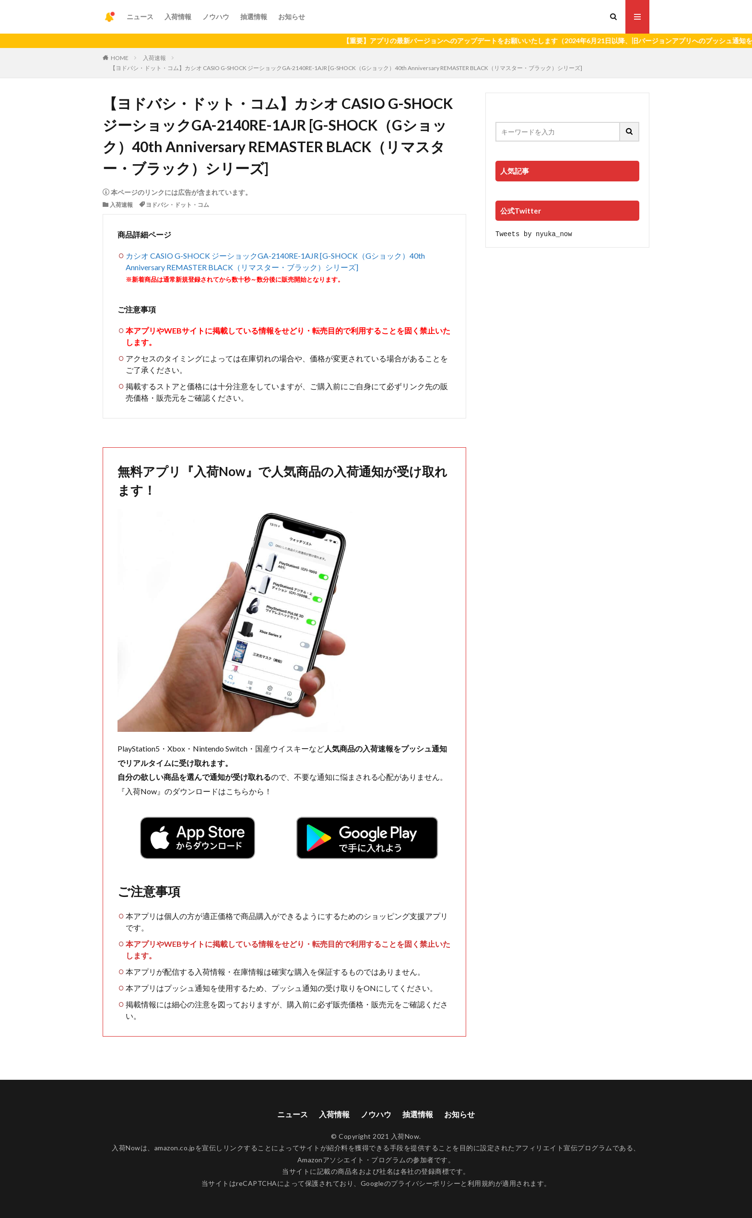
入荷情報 (177, 16)
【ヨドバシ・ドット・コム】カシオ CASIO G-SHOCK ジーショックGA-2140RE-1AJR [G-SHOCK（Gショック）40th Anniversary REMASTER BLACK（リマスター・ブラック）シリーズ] (346, 68)
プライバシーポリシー (425, 1183)
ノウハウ (215, 16)
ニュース (140, 16)
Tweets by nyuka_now (533, 233)
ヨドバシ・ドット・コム (177, 204)
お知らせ (291, 16)
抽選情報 (253, 16)
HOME (120, 57)
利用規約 (481, 1183)
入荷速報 (154, 57)
